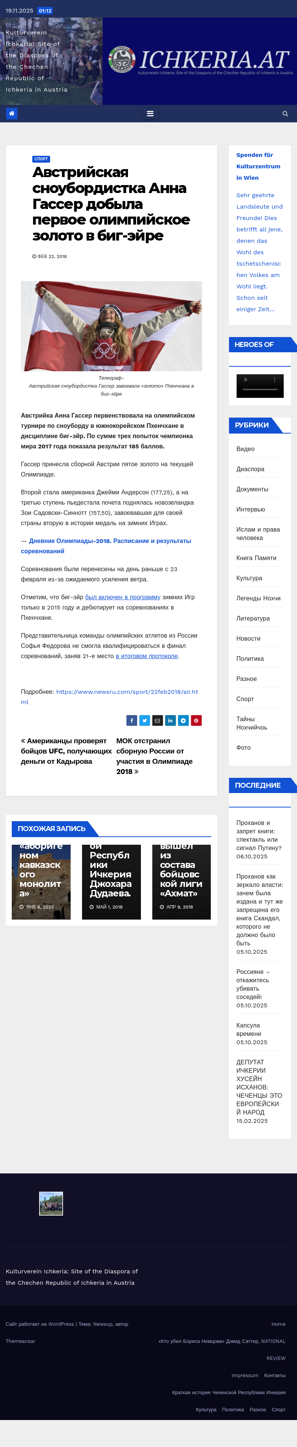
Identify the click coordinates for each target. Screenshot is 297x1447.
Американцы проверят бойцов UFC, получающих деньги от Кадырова (66, 751)
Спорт (41, 159)
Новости (249, 638)
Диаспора (251, 469)
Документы (253, 489)
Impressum (245, 1375)
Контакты (275, 1375)
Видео (246, 449)
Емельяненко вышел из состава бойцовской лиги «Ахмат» (181, 860)
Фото (244, 747)
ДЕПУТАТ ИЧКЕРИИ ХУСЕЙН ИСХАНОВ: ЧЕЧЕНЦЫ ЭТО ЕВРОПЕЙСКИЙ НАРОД (260, 1087)
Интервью (251, 509)
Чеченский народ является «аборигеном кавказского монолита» (40, 850)
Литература (253, 618)
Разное (247, 678)
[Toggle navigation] (150, 113)
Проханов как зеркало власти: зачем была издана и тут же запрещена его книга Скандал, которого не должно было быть (260, 910)
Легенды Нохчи (259, 598)
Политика (250, 658)
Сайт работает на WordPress (41, 1324)
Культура (249, 578)
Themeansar (20, 1341)
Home (279, 1324)
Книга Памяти (257, 558)
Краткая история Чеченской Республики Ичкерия (229, 1392)
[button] (285, 113)
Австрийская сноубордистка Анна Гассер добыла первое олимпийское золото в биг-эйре (111, 203)
